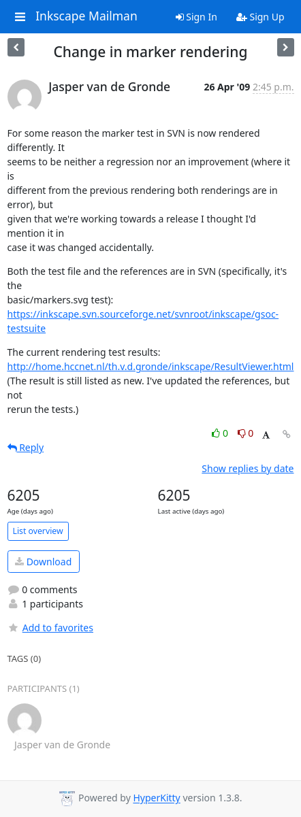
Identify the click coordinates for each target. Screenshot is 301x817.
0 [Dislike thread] (246, 433)
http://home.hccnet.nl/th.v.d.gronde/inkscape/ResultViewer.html (150, 366)
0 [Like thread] (221, 433)
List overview (38, 531)
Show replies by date (248, 468)
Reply (25, 447)
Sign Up (260, 16)
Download (43, 561)
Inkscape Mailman (86, 16)
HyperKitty (156, 798)
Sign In (196, 16)
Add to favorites (50, 627)
